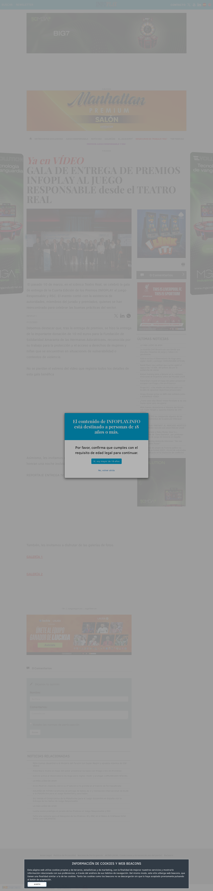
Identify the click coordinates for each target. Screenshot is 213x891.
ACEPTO (37, 884)
